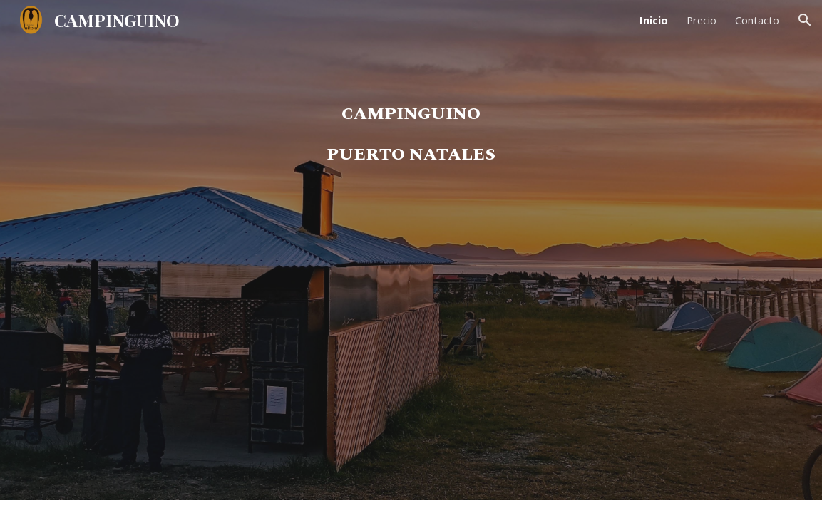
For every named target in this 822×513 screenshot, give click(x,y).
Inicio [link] (653, 20)
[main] (411, 270)
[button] (805, 20)
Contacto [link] (757, 20)
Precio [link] (701, 20)
